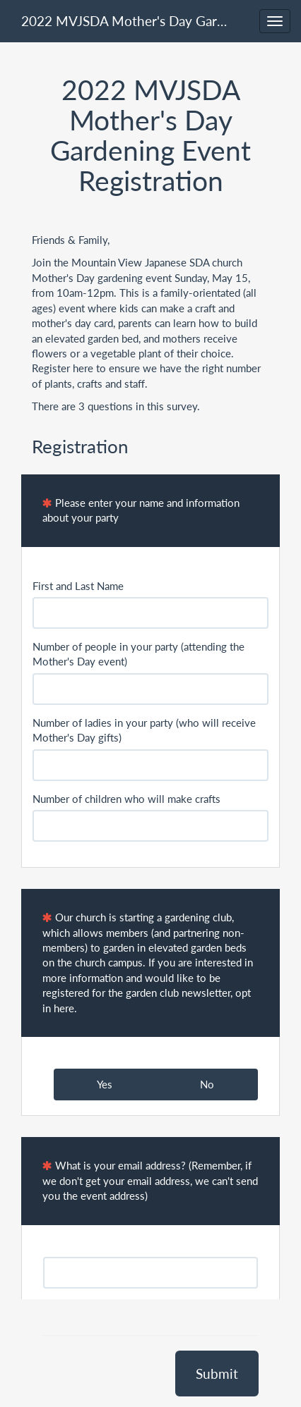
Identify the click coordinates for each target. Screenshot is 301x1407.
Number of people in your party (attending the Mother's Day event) (138, 654)
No (207, 1084)
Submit (217, 1373)
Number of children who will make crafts (126, 798)
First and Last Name (78, 585)
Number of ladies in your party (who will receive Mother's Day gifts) (144, 730)
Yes (104, 1084)
